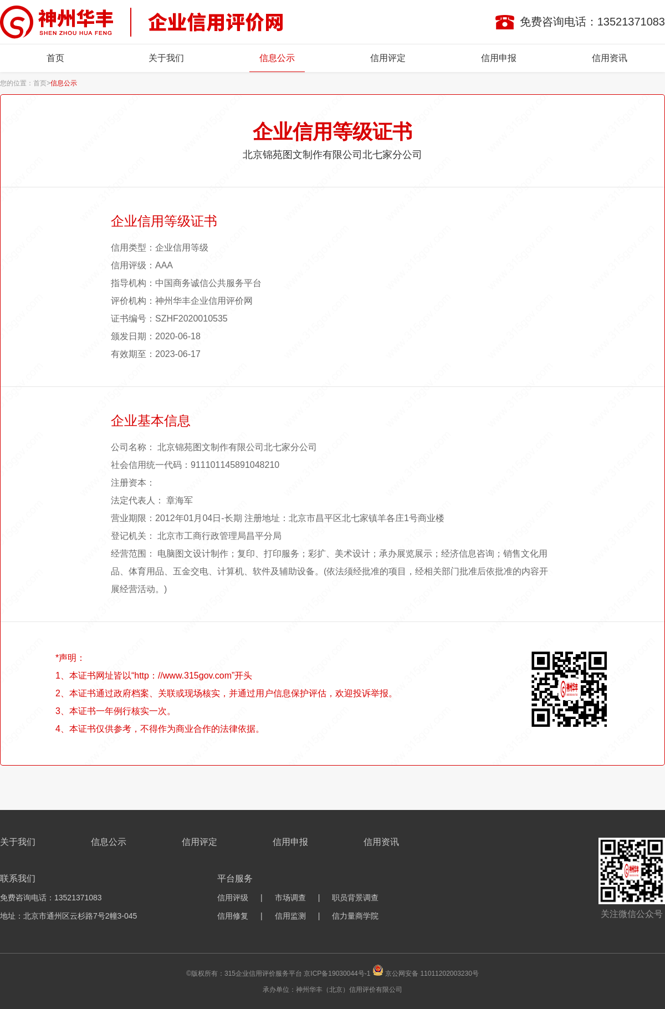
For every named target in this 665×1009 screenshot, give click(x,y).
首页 (55, 58)
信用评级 (232, 897)
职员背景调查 (355, 897)
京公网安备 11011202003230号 (432, 973)
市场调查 (290, 897)
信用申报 (498, 58)
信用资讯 (609, 58)
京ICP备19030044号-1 (337, 973)
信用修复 (232, 915)
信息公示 (277, 58)
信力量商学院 (355, 915)
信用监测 (290, 915)
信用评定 (388, 58)
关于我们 (166, 58)
